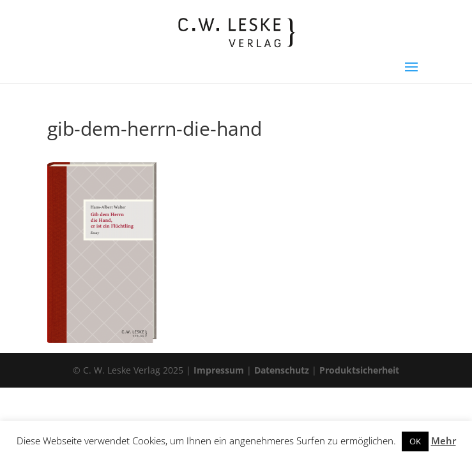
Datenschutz (281, 370)
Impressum (219, 370)
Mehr (443, 440)
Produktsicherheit (359, 370)
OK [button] (415, 441)
